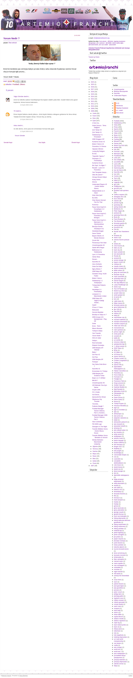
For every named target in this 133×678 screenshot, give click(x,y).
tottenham (117, 631)
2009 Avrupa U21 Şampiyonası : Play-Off (99, 319)
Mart (94, 458)
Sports (116, 129)
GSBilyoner (117, 186)
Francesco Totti (119, 381)
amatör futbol (118, 293)
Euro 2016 (117, 199)
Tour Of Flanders (119, 289)
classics (116, 201)
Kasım (95, 116)
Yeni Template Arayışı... (99, 172)
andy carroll (118, 434)
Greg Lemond (118, 383)
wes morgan (118, 647)
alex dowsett (118, 424)
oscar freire (117, 580)
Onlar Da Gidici (97, 266)
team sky (117, 250)
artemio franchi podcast (121, 240)
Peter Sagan (118, 211)
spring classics (118, 207)
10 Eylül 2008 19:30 (26, 105)
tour (115, 174)
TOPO (130, 675)
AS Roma (117, 354)
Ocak (94, 463)
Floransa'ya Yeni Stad (99, 243)
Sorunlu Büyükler (97, 312)
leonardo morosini (120, 555)
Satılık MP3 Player (98, 247)
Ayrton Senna (118, 356)
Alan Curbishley (97, 422)
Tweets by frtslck (94, 57)
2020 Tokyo (117, 348)
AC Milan (117, 352)
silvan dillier (118, 614)
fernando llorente (119, 494)
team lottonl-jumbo (120, 625)
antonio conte (118, 438)
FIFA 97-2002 (96, 338)
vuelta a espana (119, 194)
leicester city (118, 274)
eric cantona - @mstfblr (104, 43)
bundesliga (117, 453)
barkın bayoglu (119, 440)
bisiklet (116, 147)
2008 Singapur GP (98, 139)
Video (116, 133)
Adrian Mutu (96, 257)
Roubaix (116, 235)
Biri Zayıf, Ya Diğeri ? (99, 165)
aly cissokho (118, 432)
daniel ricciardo (119, 268)
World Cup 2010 (119, 145)
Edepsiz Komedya (98, 345)
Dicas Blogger (23, 675)
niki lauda (117, 573)
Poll (115, 229)
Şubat (95, 461)
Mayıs (95, 454)
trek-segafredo (118, 635)
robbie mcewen (119, 600)
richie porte (117, 334)
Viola (115, 125)
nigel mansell (118, 571)
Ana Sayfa (42, 142)
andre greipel (118, 295)
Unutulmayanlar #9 (98, 245)
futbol (116, 180)
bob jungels (117, 451)
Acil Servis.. (96, 394)
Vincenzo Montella (120, 406)
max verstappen (119, 565)
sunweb (116, 336)
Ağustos (95, 446)
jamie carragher (119, 534)
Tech (115, 178)
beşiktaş (116, 448)
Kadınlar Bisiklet (119, 387)
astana (116, 244)
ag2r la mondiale (119, 410)
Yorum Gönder (20, 135)
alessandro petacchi (120, 422)
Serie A (116, 237)
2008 (93, 111)
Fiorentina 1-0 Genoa (99, 146)
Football (16, 84)
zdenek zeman (118, 664)
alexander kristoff (119, 426)
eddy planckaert (119, 483)
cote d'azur (117, 465)
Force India (117, 375)
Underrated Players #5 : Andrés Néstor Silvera (99, 186)
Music (116, 135)
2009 (93, 108)
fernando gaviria (119, 223)
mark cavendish (119, 276)
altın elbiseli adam (120, 430)
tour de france (118, 170)
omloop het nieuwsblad (121, 575)
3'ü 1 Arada (96, 392)
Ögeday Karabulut (122, 108)
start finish (117, 166)
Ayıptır (94, 305)
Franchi (116, 131)
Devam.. (95, 259)
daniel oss (117, 469)
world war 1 (117, 651)
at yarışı (116, 297)
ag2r (115, 408)
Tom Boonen (118, 221)
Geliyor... (95, 340)
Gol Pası (95, 357)
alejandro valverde (120, 418)
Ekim (94, 118)
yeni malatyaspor (119, 653)
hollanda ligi (118, 530)
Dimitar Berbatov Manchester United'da (97, 442)
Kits (115, 149)
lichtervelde (117, 557)
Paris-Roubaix (118, 219)
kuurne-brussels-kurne (121, 549)
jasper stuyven (118, 539)
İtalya (115, 666)
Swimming (117, 168)
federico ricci (118, 489)
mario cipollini (118, 563)
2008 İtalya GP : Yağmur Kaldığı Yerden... (98, 300)
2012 (93, 101)
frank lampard (118, 500)
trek (115, 633)
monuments (118, 328)
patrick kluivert (118, 584)
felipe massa (118, 303)
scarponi (117, 608)
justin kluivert (118, 543)
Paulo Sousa (118, 397)
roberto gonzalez (119, 602)
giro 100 (116, 309)
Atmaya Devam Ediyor (99, 177)
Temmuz (96, 449)
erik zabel (117, 487)
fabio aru (117, 248)
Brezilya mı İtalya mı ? (99, 314)
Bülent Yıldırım (97, 278)
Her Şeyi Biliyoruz (119, 282)
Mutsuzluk (95, 310)
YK (15, 111)
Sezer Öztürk (96, 233)
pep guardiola (118, 588)
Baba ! (94, 352)
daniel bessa (118, 467)
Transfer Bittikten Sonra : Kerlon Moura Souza (100, 431)
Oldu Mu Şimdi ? (97, 175)
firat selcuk (13, 43)
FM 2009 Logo (97, 424)
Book (115, 217)
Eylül (94, 120)
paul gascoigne (119, 586)
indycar (116, 313)
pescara (116, 590)
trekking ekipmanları (120, 637)
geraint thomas (119, 514)
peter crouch (118, 592)
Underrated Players (120, 95)
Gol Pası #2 (96, 354)
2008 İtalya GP (97, 271)
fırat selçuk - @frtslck (106, 41)
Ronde (116, 256)
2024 (93, 82)
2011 (93, 104)
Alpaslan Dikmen (97, 149)
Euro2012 (117, 227)
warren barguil (118, 280)
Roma (116, 401)
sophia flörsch (118, 616)
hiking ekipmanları (120, 518)
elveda (116, 485)
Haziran (95, 451)
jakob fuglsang (118, 532)
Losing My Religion (98, 151)
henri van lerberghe (120, 516)
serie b (116, 612)
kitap (115, 315)
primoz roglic (118, 332)
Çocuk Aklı (95, 240)
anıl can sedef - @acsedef (107, 45)
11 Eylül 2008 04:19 (26, 131)
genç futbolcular (119, 307)
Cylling (116, 362)
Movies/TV (117, 141)
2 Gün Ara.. (96, 123)
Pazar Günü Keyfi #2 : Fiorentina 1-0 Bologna (99, 215)
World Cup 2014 (119, 291)
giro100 (116, 188)
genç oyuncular (119, 508)
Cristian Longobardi (120, 360)
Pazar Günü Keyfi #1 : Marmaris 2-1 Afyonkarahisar (99, 222)
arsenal (116, 258)
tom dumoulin (118, 254)
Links (115, 158)
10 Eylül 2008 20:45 (26, 119)
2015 (93, 94)
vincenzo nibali (119, 342)
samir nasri (117, 606)
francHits (117, 93)
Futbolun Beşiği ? (98, 406)
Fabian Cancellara (120, 371)
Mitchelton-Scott (119, 391)
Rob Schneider (97, 343)
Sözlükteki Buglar (98, 231)
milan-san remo (119, 326)
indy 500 (117, 311)
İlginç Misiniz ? (97, 269)
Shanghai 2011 (119, 197)
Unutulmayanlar (119, 89)
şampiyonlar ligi (119, 344)
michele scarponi (119, 323)
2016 (93, 91)
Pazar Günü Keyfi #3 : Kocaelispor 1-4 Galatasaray (99, 209)
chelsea (116, 264)
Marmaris (117, 154)
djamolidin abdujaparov (121, 475)
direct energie (118, 471)
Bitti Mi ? (95, 380)
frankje (116, 504)
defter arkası (118, 270)
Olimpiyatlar (118, 393)
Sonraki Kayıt (8, 142)
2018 (93, 87)
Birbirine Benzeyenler (121, 91)
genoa (116, 506)
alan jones (117, 416)
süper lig (117, 623)
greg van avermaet (120, 272)
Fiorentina (117, 373)
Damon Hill (117, 365)
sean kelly (117, 610)
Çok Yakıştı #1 (97, 132)
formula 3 (117, 498)
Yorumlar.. (95, 404)
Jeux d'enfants (97, 264)
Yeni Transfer (96, 333)
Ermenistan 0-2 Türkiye (99, 371)
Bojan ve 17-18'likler (98, 378)
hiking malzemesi (119, 526)
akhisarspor (118, 414)
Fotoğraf (116, 379)
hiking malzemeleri (120, 524)
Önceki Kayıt (76, 142)
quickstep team (119, 278)
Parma (116, 395)
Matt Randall (118, 389)
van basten (117, 643)
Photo (116, 127)
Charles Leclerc (119, 358)
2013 (93, 99)
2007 (93, 466)
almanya (117, 428)
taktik (115, 338)
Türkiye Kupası (119, 403)
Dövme (94, 182)
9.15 (117, 103)
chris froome (118, 246)
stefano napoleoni (119, 621)
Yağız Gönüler (18, 96)
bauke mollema (119, 442)
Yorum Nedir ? (97, 336)
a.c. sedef (119, 110)
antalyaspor (118, 436)
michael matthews (120, 319)
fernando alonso (119, 305)
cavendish (117, 459)
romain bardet (118, 604)
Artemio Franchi (6, 675)
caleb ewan (117, 301)
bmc (115, 299)
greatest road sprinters (121, 190)
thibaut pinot (118, 629)
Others (22, 84)
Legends (117, 182)
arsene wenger (119, 260)
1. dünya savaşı (119, 346)
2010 (93, 106)
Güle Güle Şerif (97, 195)
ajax (115, 412)
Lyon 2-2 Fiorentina (98, 254)
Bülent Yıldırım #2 (98, 144)
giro (115, 184)
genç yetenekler (119, 510)
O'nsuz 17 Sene (97, 307)
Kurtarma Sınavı (97, 163)
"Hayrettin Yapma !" (98, 156)
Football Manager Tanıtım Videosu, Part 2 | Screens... (99, 411)
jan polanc (117, 537)
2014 (93, 96)
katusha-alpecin (119, 547)
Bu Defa (95, 198)
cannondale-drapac (120, 455)
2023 (93, 84)
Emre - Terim (96, 326)
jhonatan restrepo (119, 541)
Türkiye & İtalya (97, 331)
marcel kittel (118, 225)
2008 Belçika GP (97, 359)
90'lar (116, 350)
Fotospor (95, 362)
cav (115, 457)
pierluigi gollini (118, 596)
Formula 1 (117, 151)
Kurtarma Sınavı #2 (98, 142)
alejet (115, 420)
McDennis (119, 106)
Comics (116, 176)
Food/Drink (117, 156)
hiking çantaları (119, 528)
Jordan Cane (118, 385)
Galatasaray (118, 123)
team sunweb (118, 252)
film (115, 496)
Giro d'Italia (117, 160)
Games (116, 143)
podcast (116, 213)
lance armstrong (119, 553)
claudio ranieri (118, 266)
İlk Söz (94, 154)
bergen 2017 (118, 446)
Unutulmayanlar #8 (98, 383)
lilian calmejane (119, 559)
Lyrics (116, 164)
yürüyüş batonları (119, 660)
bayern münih (118, 262)
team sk (116, 627)
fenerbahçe (117, 491)
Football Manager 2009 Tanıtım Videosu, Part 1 (99, 417)
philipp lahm (118, 594)
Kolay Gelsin (96, 179)
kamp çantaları (119, 545)
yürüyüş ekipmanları (120, 662)
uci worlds (117, 340)
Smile (94, 323)
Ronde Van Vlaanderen (121, 231)
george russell (118, 512)
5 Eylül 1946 (96, 390)
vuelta (116, 645)
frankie (116, 502)
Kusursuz (95, 205)
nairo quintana (118, 330)
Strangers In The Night (99, 426)
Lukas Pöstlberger (120, 285)
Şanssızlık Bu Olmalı (99, 397)
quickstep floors (119, 215)
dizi (115, 473)
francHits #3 (96, 262)
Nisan (95, 456)
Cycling (116, 139)
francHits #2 (96, 369)
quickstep (117, 205)
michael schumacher (120, 321)
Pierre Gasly (118, 399)
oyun (115, 582)
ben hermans (118, 444)
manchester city (119, 317)
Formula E (117, 377)
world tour (117, 649)
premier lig (117, 203)
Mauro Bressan (97, 328)
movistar (117, 569)
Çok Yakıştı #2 (97, 130)
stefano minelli (118, 619)
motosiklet (117, 567)
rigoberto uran (118, 598)
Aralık (95, 113)
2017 (93, 89)
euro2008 (117, 162)
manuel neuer (118, 561)
